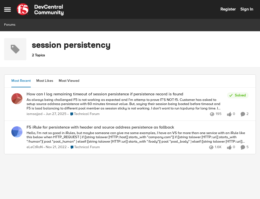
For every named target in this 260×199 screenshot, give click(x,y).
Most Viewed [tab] (69, 80)
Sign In (246, 9)
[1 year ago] (55, 114)
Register (228, 9)
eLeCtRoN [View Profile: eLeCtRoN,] (35, 147)
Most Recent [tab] (21, 80)
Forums (10, 25)
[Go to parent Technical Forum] (84, 114)
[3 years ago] (55, 147)
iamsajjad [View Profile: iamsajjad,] (35, 114)
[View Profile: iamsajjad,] (16, 98)
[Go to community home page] (40, 9)
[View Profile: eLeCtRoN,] (16, 131)
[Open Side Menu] (7, 9)
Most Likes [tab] (44, 80)
